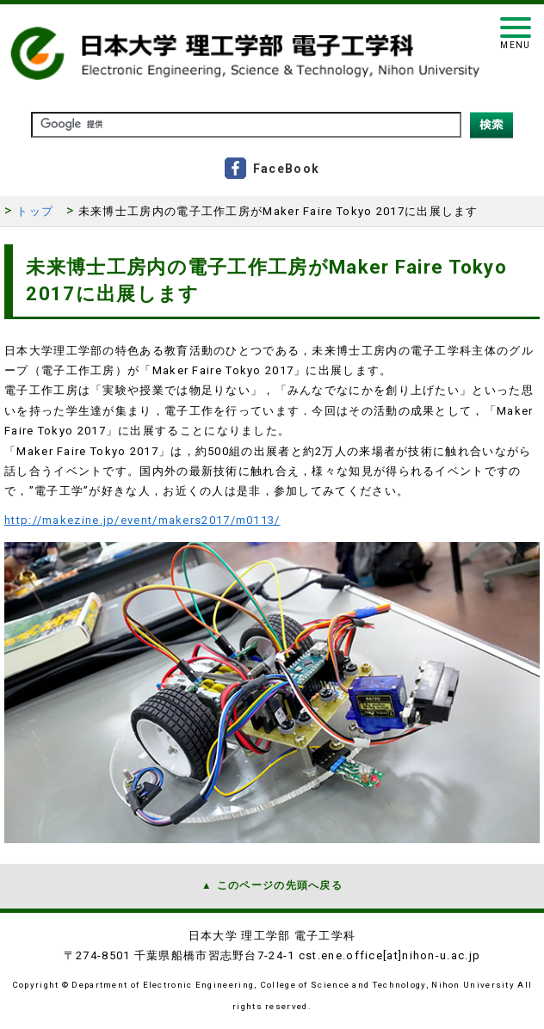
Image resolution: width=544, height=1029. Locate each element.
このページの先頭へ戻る (280, 885)
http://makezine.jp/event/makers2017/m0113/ (142, 520)
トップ (34, 211)
